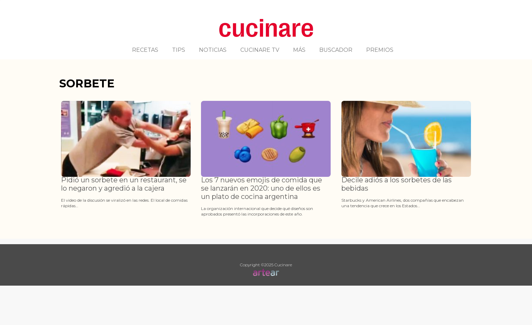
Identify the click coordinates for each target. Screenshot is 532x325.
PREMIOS (379, 50)
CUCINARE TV (259, 50)
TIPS (178, 50)
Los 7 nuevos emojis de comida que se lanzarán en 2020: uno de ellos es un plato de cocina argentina (261, 188)
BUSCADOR (335, 50)
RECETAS (145, 50)
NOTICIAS (213, 50)
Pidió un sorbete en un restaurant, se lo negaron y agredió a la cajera (124, 184)
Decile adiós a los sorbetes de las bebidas (396, 184)
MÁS (299, 50)
